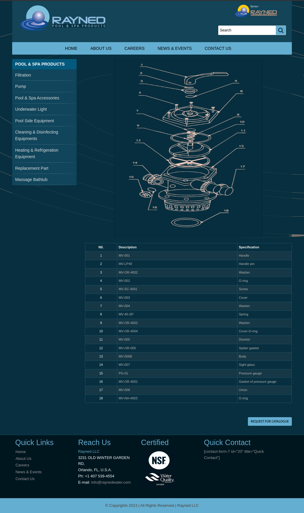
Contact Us (218, 48)
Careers (134, 48)
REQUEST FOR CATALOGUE (270, 421)
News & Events (175, 48)
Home (71, 48)
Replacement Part (31, 168)
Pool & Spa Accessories (37, 98)
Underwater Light (31, 109)
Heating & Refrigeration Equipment (36, 153)
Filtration (23, 75)
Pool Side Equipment (34, 120)
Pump (20, 86)
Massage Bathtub (31, 179)
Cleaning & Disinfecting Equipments (36, 135)
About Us (100, 48)
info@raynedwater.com (111, 482)
